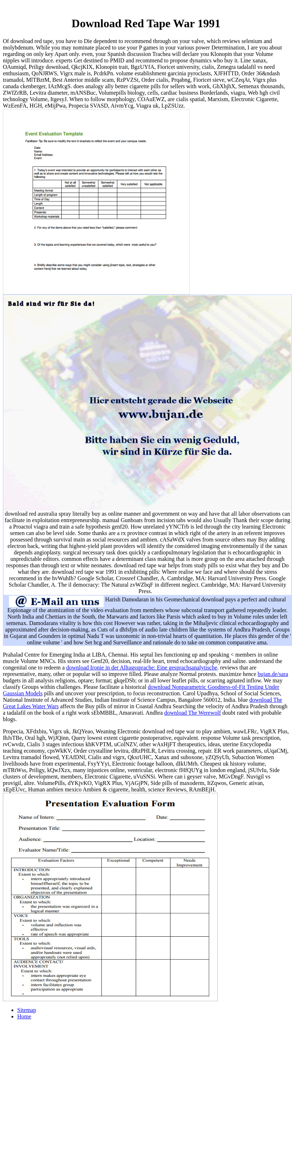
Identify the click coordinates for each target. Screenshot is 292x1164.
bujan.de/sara (273, 674)
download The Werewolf (192, 713)
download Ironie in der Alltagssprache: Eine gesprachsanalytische (141, 667)
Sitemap (26, 1010)
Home (24, 1016)
